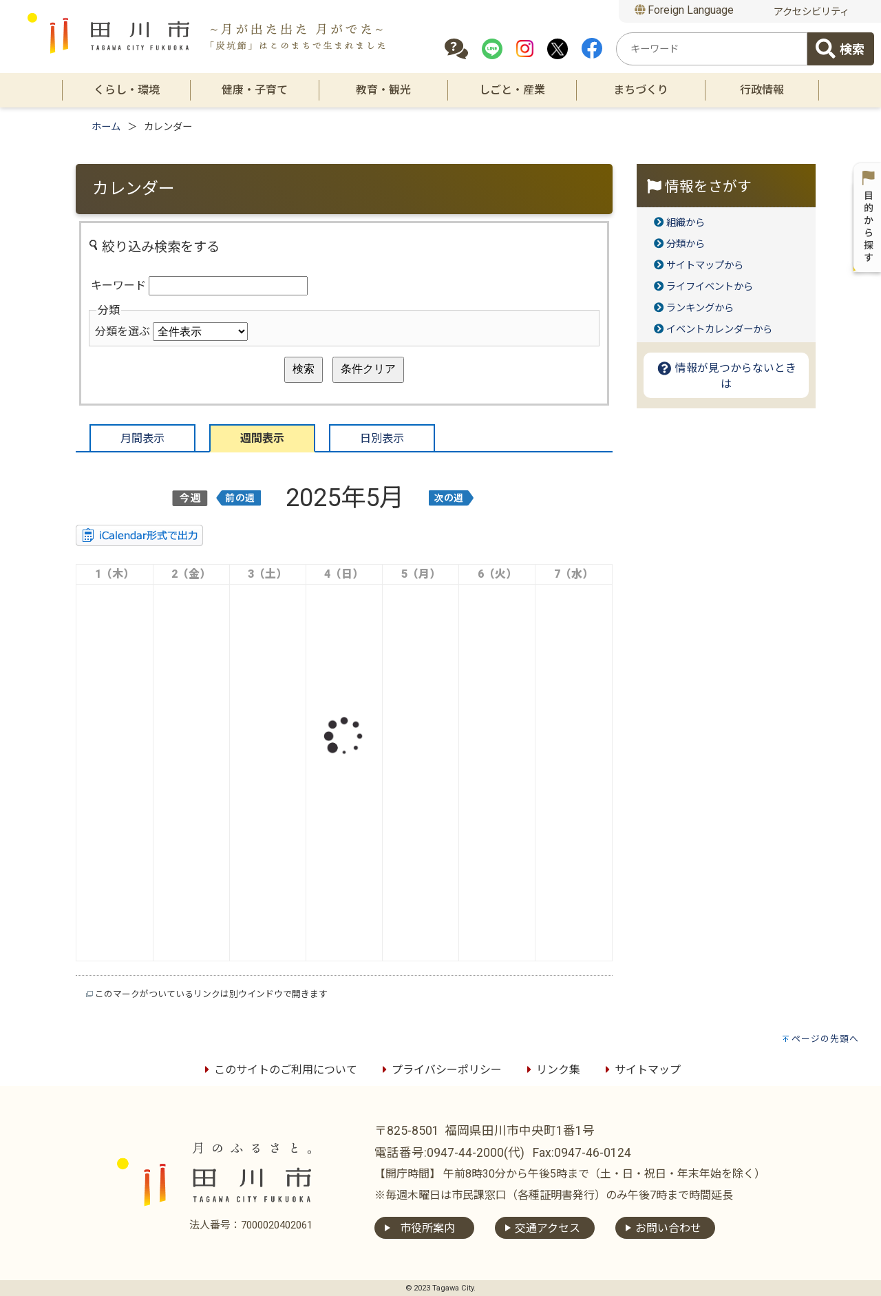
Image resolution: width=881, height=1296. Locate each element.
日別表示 (382, 438)
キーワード (118, 285)
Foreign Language (684, 10)
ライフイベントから (709, 287)
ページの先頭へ (825, 1039)
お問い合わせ (668, 1228)
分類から (685, 244)
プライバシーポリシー (440, 1069)
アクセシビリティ (811, 12)
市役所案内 (427, 1228)
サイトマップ (641, 1069)
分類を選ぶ (122, 331)
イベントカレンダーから (719, 329)
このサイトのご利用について (278, 1069)
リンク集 (551, 1069)
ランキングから (700, 308)
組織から (685, 223)
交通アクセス (547, 1228)
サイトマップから (704, 265)
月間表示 (142, 438)
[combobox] (712, 49)
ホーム (106, 127)
